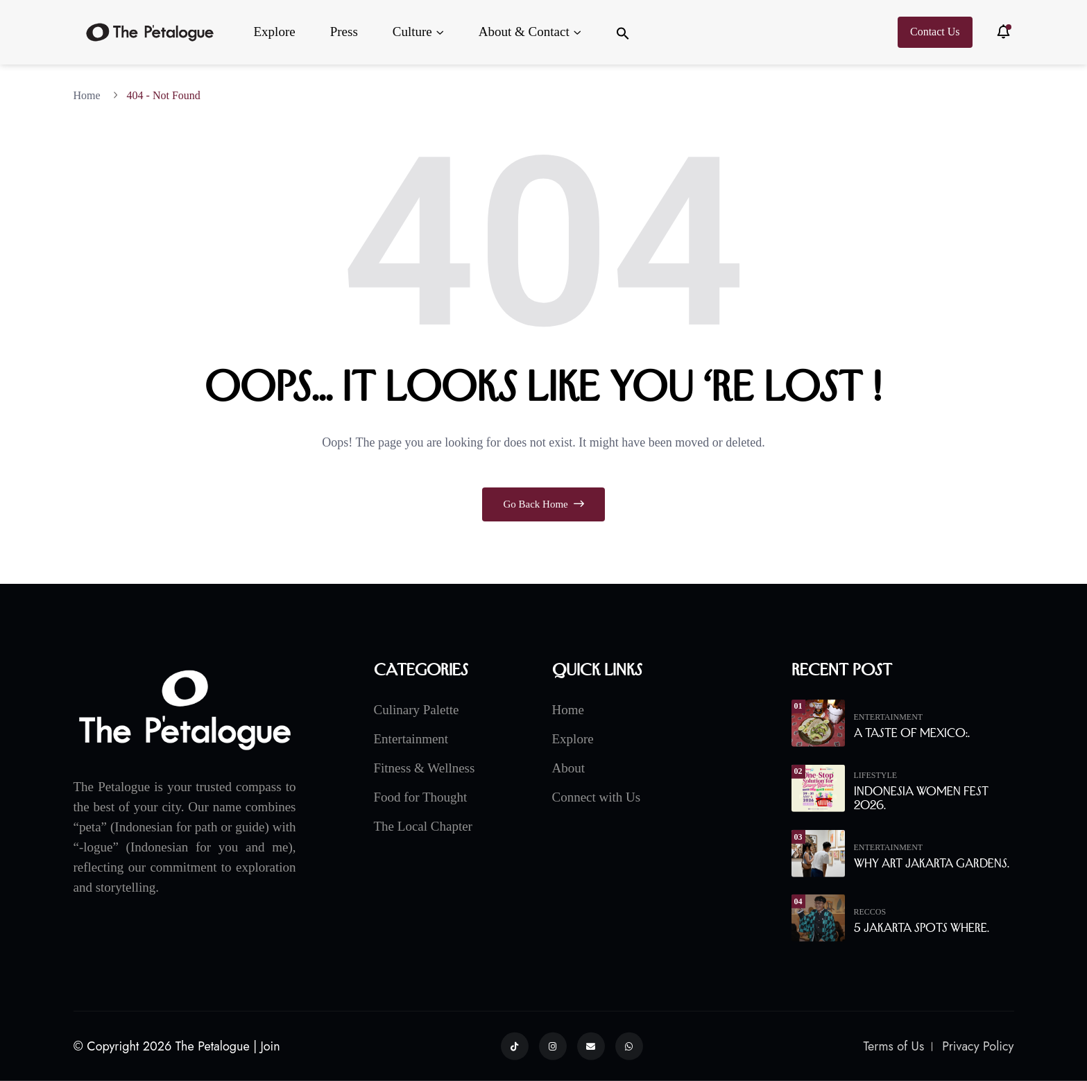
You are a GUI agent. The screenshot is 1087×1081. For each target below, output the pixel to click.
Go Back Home (543, 504)
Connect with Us (596, 796)
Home (90, 95)
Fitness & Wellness (424, 767)
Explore (275, 31)
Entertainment (411, 738)
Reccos (870, 912)
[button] (623, 32)
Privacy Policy (977, 1046)
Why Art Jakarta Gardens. (931, 863)
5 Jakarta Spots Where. (921, 928)
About (568, 767)
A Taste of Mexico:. (912, 733)
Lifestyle (876, 774)
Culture (412, 31)
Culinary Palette (416, 709)
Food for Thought (421, 796)
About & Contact (524, 31)
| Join (266, 1046)
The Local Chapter (423, 825)
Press (344, 31)
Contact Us (935, 31)
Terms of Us (894, 1046)
